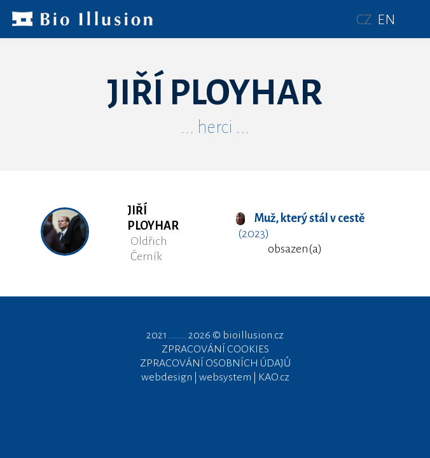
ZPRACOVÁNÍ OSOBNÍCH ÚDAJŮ (215, 363)
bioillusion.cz (253, 335)
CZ (364, 19)
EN (386, 19)
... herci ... (215, 127)
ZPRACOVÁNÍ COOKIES (215, 349)
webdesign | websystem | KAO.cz (215, 377)
